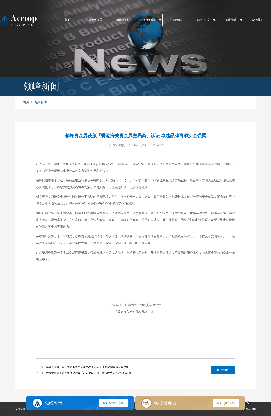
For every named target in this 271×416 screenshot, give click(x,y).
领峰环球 (122, 20)
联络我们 (257, 20)
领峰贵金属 (94, 20)
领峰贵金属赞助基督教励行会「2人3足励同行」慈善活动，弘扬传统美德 (88, 372)
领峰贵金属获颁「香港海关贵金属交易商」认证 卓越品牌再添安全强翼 (87, 367)
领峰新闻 (176, 20)
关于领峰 (149, 20)
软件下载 (203, 20)
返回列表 (223, 370)
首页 (67, 20)
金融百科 (230, 20)
